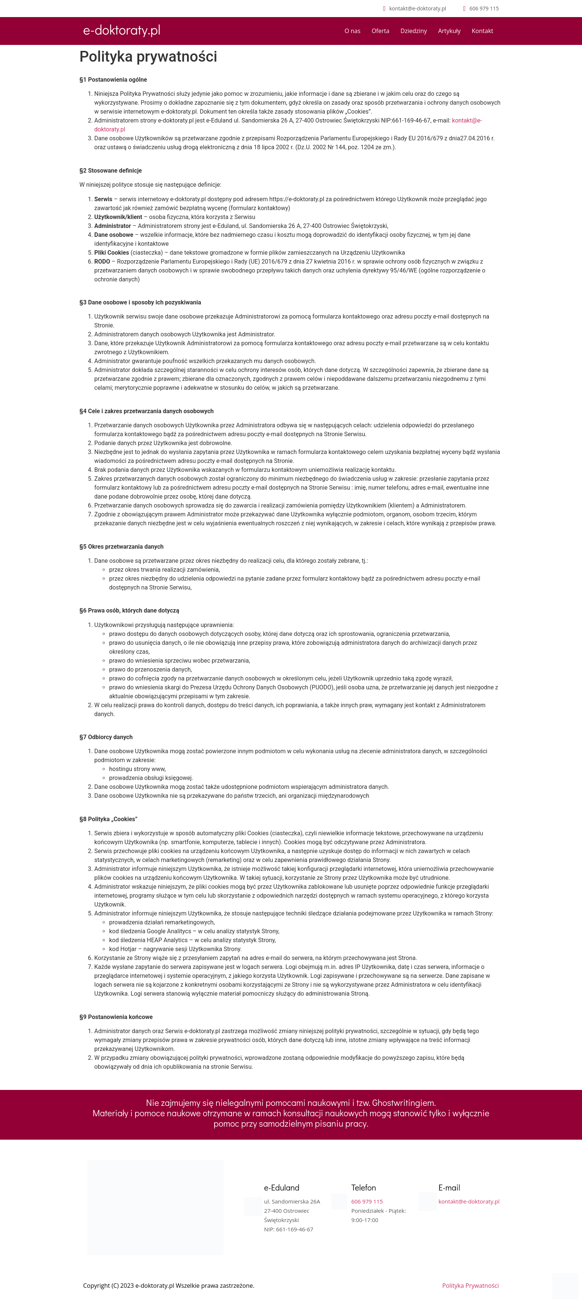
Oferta (380, 31)
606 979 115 (367, 1201)
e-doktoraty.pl (121, 29)
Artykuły (449, 31)
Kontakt (482, 31)
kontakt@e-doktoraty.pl (468, 1201)
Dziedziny (413, 31)
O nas (352, 31)
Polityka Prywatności (470, 1285)
